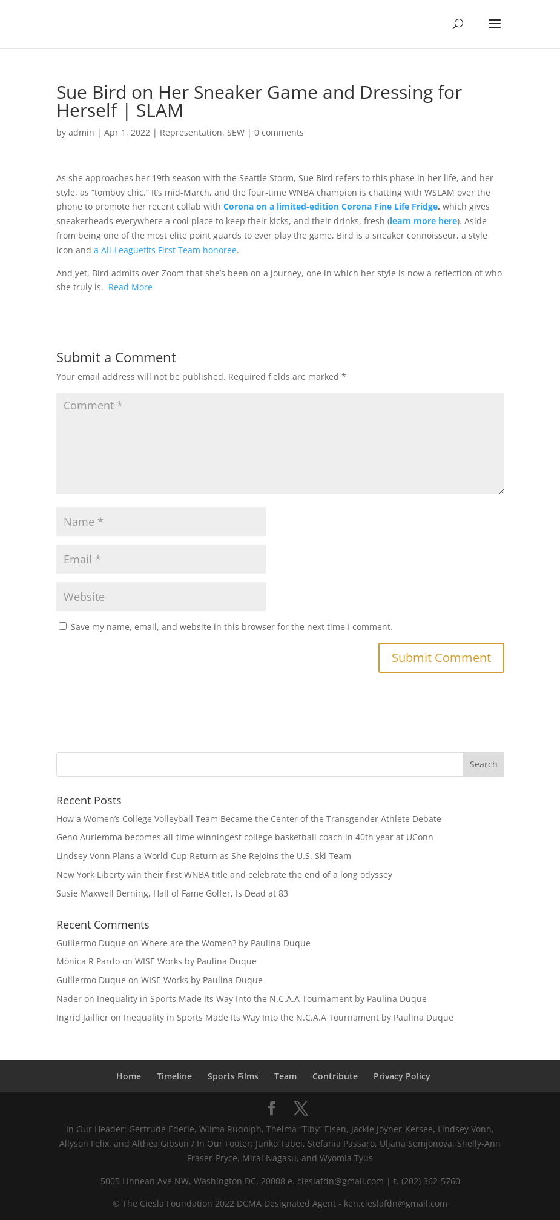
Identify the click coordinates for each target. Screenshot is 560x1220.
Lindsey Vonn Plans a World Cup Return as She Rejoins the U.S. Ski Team (203, 855)
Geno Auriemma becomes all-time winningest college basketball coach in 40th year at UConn (244, 837)
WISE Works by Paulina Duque (196, 961)
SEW (236, 132)
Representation (191, 132)
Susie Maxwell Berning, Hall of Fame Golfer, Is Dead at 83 (172, 893)
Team (285, 1076)
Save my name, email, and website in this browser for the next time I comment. (232, 626)
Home (128, 1076)
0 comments (279, 132)
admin (81, 132)
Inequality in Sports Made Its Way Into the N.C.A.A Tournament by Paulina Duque (262, 998)
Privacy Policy (402, 1076)
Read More (130, 287)
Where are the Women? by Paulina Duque (226, 943)
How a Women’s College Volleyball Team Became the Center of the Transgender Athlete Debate (248, 818)
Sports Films (233, 1076)
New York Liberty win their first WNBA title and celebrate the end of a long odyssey (224, 874)
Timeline (174, 1076)
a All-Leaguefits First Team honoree (165, 250)
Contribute (335, 1076)
